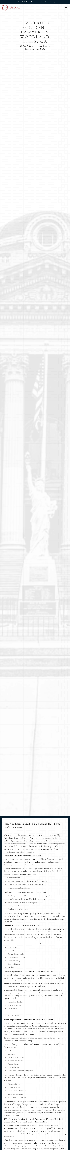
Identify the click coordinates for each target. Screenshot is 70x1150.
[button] (66, 7)
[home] (11, 7)
